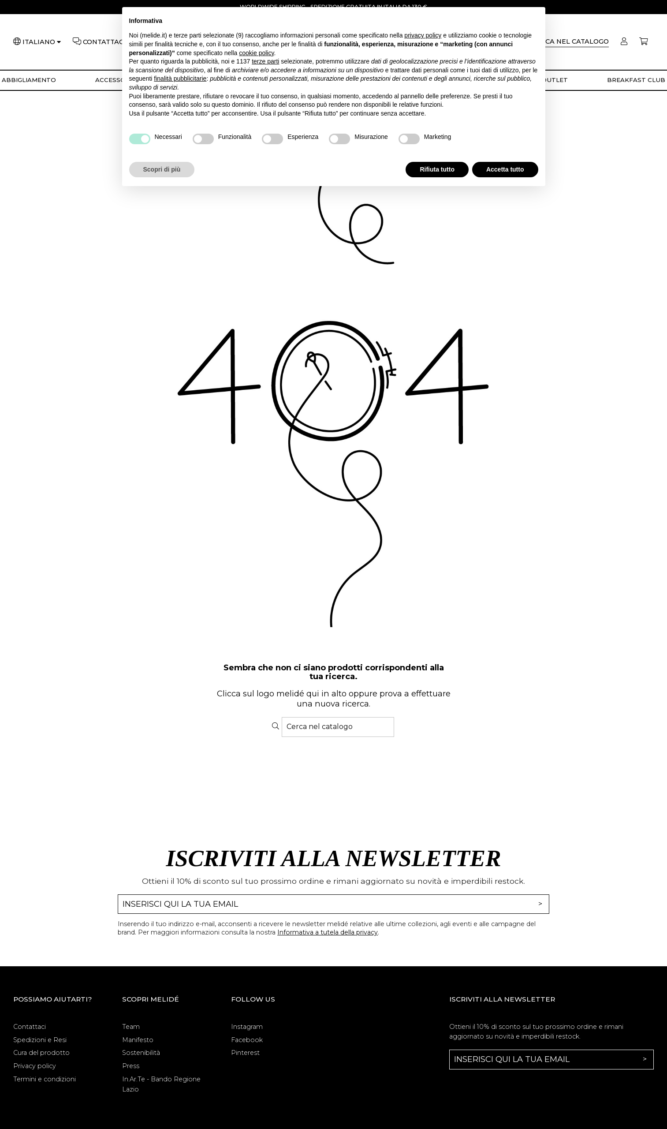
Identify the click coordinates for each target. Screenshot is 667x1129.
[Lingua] (41, 42)
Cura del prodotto (41, 1053)
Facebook (247, 1040)
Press (130, 1066)
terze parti (265, 61)
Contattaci (29, 1027)
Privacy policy (34, 1066)
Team (131, 1027)
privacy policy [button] (422, 35)
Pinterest (245, 1053)
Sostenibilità (141, 1053)
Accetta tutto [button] (505, 169)
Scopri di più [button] (162, 169)
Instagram (247, 1027)
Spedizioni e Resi (40, 1040)
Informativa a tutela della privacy (327, 932)
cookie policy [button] (256, 52)
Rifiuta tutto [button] (437, 169)
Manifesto (137, 1040)
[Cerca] (570, 42)
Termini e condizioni (44, 1079)
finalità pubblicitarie (180, 78)
